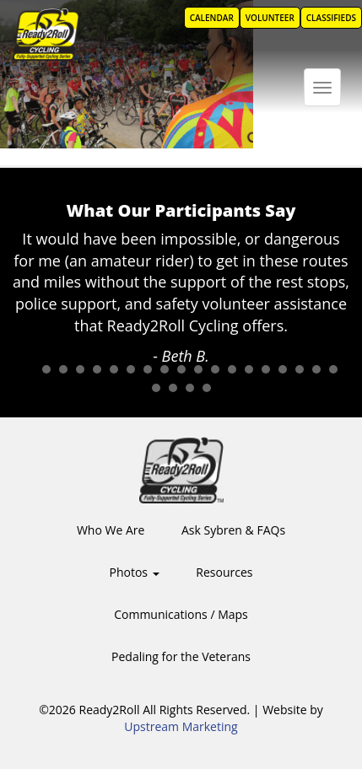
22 (190, 388)
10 (181, 369)
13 (232, 369)
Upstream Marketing (180, 726)
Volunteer (270, 18)
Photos (134, 572)
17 (299, 369)
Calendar (212, 18)
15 (266, 369)
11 (198, 369)
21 (173, 388)
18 (316, 369)
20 (156, 388)
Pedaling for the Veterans (181, 656)
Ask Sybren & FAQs (233, 530)
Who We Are (110, 530)
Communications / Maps (181, 614)
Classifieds (331, 18)
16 (282, 369)
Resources (224, 572)
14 (249, 369)
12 (215, 369)
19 (333, 369)
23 (207, 388)
